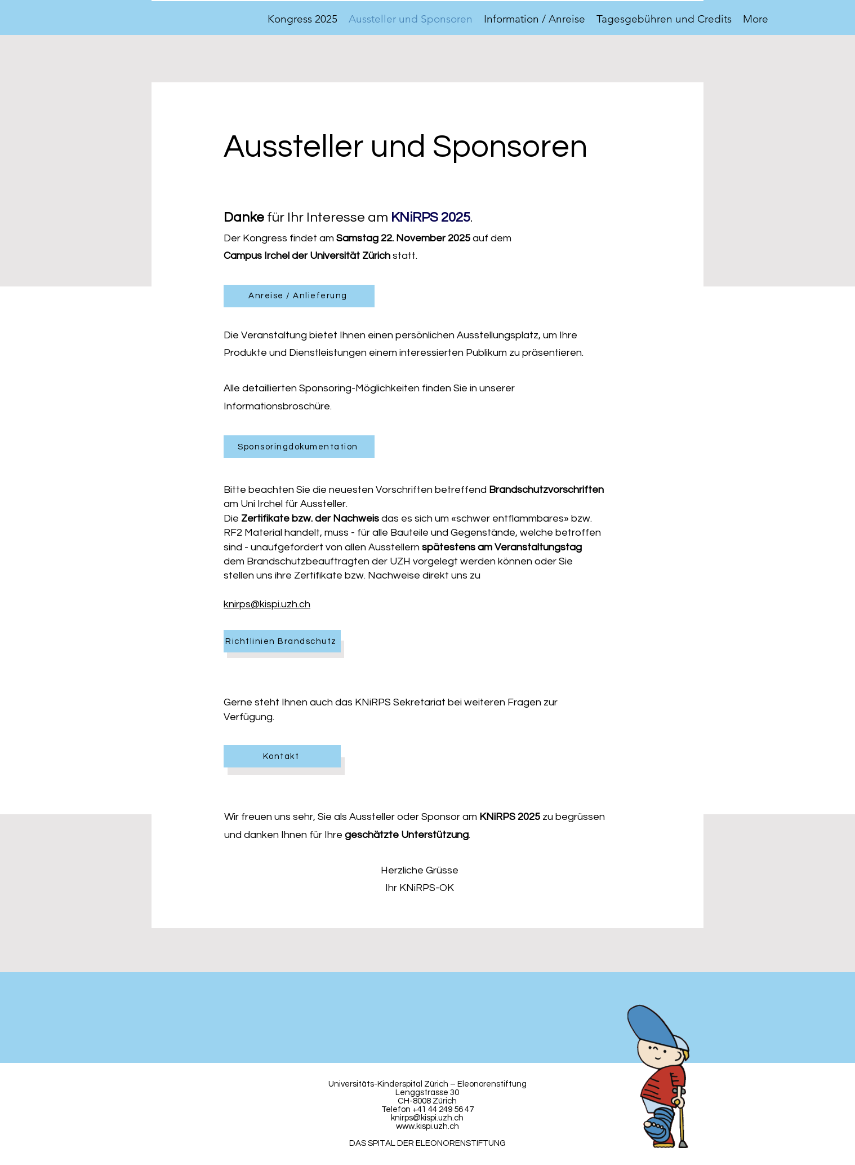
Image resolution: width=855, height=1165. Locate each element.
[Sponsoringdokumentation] (299, 446)
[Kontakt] (282, 756)
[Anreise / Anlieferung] (299, 296)
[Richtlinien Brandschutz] (282, 641)
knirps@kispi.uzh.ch (267, 604)
